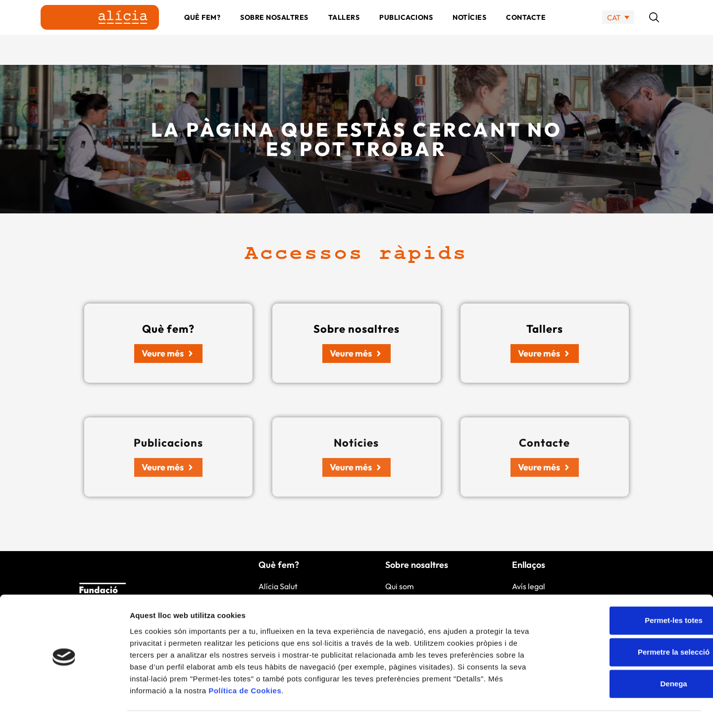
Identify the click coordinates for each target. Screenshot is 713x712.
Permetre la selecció (630, 614)
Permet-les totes (631, 582)
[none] (618, 32)
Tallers (344, 32)
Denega (630, 646)
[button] (654, 32)
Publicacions (406, 32)
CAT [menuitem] (613, 32)
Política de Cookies (244, 652)
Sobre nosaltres (274, 32)
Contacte (526, 32)
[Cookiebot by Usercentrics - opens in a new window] (64, 692)
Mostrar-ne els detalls (570, 692)
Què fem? (202, 32)
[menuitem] (618, 32)
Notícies (469, 32)
